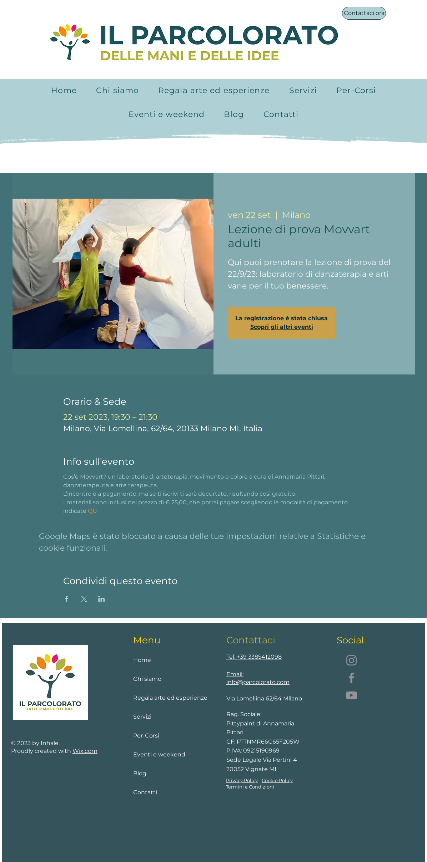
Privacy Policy (242, 780)
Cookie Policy (277, 780)
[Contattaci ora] (364, 13)
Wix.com (84, 751)
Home (142, 660)
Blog (139, 773)
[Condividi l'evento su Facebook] (66, 599)
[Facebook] (351, 678)
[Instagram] (351, 660)
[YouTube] (351, 695)
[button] (303, 90)
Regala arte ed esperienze (162, 697)
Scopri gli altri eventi (281, 326)
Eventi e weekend (159, 754)
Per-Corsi (146, 735)
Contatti (145, 792)
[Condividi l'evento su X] (84, 599)
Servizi (142, 716)
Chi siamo (147, 678)
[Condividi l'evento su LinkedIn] (101, 599)
